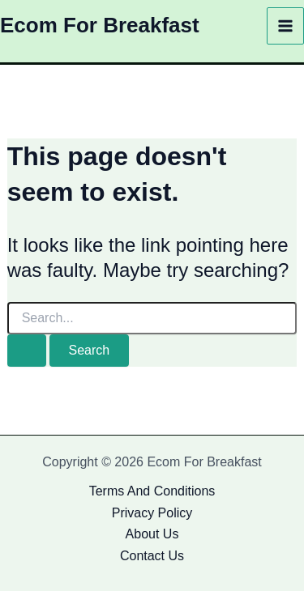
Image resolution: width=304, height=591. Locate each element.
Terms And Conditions (152, 491)
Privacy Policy (152, 513)
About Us (152, 534)
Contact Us (152, 556)
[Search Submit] (26, 350)
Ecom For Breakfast (99, 25)
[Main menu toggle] (285, 26)
